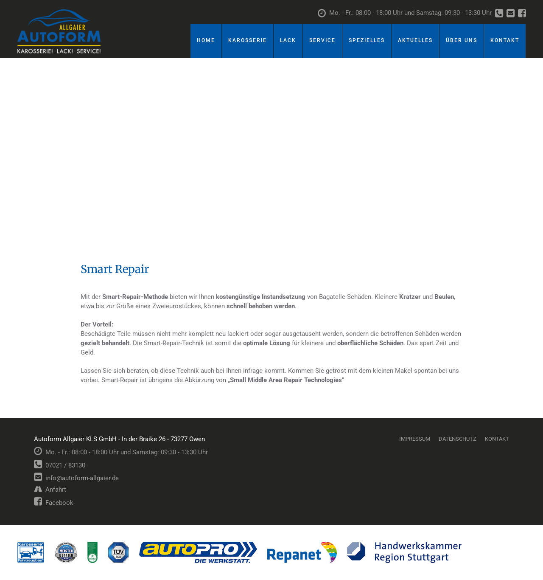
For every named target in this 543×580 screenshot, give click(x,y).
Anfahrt (50, 489)
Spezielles (367, 40)
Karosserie (247, 40)
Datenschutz (457, 439)
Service (322, 40)
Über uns (461, 40)
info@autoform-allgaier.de (76, 478)
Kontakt (504, 40)
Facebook (53, 503)
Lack (288, 40)
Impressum (414, 439)
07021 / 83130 (59, 465)
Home (206, 40)
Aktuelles (415, 40)
